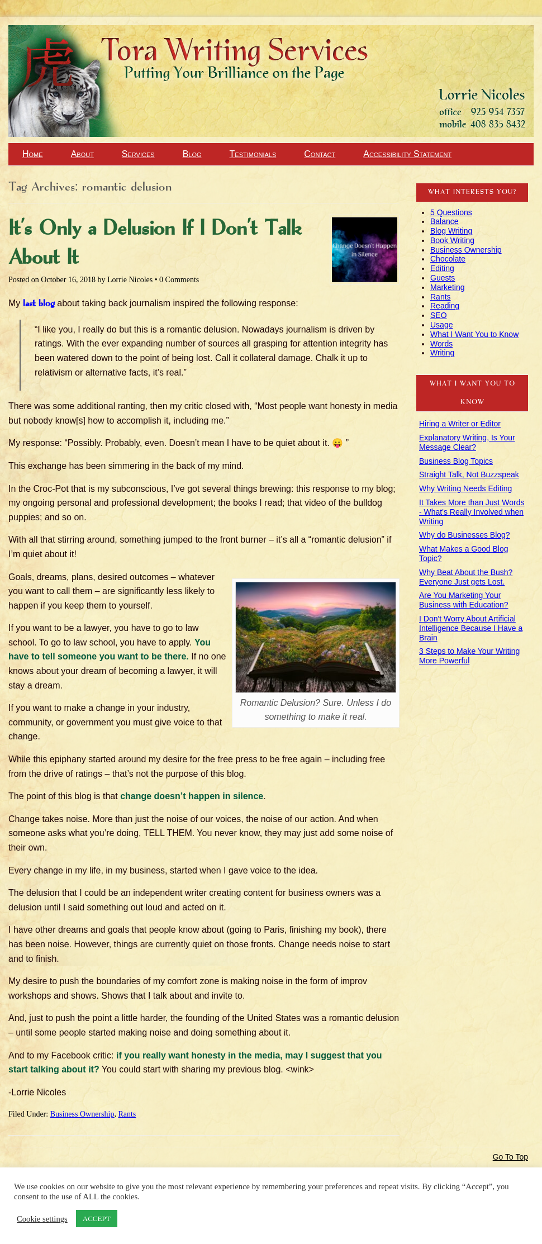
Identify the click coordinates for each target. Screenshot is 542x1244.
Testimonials (253, 154)
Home (32, 154)
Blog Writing (451, 230)
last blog (39, 303)
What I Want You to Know (474, 334)
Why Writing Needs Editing (465, 488)
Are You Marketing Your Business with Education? (463, 600)
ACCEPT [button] (97, 1218)
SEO (438, 315)
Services (138, 154)
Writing (442, 352)
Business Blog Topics (456, 461)
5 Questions (451, 212)
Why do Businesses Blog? (464, 534)
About (82, 154)
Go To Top (510, 1157)
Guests (442, 277)
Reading (444, 305)
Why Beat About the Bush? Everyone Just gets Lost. (465, 577)
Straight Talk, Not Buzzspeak (469, 474)
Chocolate (447, 258)
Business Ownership (82, 1114)
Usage (441, 324)
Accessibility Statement (407, 154)
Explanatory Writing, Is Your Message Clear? (467, 442)
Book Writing (452, 240)
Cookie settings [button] (42, 1218)
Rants (127, 1114)
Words (441, 343)
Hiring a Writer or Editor (460, 423)
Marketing (447, 287)
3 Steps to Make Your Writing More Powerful (469, 656)
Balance (444, 221)
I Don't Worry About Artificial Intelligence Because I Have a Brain (470, 628)
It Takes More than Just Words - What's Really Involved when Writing (472, 512)
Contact (319, 154)
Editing (442, 268)
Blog (192, 154)
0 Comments (179, 280)
